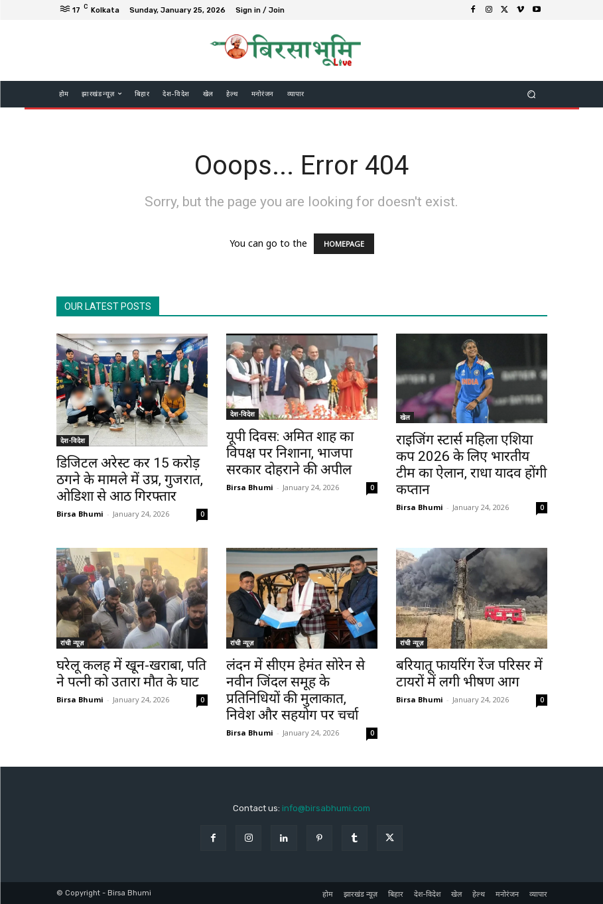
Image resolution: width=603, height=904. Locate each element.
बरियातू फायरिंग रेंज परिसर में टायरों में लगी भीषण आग (469, 673)
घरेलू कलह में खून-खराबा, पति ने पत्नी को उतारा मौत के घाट (131, 673)
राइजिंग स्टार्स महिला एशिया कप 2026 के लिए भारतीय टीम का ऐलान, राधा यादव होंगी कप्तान (471, 464)
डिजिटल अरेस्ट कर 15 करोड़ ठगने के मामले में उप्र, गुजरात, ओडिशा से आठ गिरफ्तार (129, 479)
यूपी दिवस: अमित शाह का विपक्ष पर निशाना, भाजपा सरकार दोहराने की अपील (290, 453)
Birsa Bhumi (79, 514)
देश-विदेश (72, 440)
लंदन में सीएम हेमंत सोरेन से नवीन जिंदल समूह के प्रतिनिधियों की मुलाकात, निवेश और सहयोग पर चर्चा (295, 690)
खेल (405, 417)
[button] (531, 94)
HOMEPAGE (344, 244)
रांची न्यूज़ (72, 642)
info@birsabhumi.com (326, 808)
